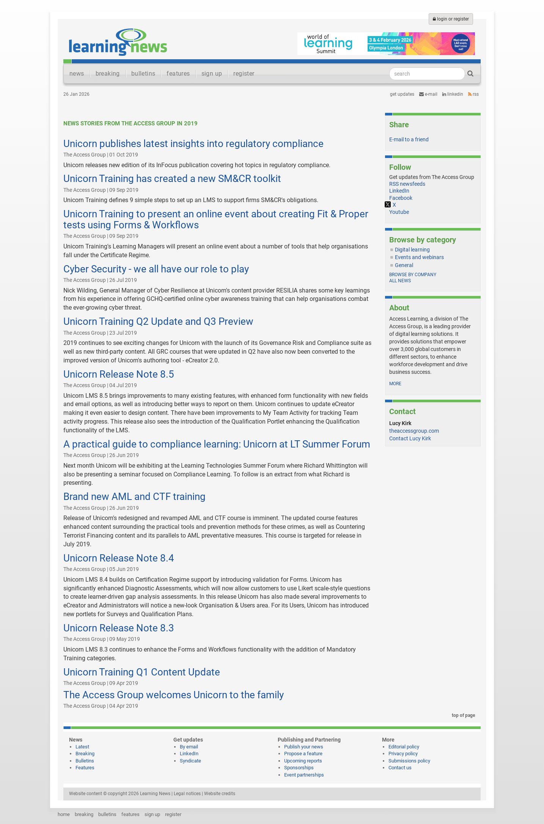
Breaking (84, 753)
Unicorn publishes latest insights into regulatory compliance (193, 143)
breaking (108, 73)
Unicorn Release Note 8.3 (118, 628)
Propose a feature (303, 753)
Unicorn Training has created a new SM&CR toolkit (172, 178)
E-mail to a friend (409, 139)
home (64, 814)
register (243, 73)
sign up (211, 73)
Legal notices (187, 793)
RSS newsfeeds (407, 184)
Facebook (400, 198)
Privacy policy (403, 753)
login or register (451, 19)
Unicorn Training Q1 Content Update (141, 672)
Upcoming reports (303, 761)
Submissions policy (409, 761)
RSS (473, 94)
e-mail (428, 94)
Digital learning (412, 250)
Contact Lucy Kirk (410, 438)
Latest (82, 747)
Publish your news (303, 747)
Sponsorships (299, 767)
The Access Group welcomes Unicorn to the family (173, 695)
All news (400, 280)
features (178, 73)
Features (84, 767)
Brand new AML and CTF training (134, 496)
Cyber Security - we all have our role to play (156, 269)
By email (189, 747)
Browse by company (412, 274)
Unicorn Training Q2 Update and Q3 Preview (158, 321)
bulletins (143, 73)
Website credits (219, 793)
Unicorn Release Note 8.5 (118, 374)
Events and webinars (419, 257)
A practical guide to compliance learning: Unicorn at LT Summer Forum (216, 444)
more (395, 383)
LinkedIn (452, 94)
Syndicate (190, 761)
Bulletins (84, 761)
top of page (462, 715)
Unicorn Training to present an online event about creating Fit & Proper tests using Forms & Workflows (215, 219)
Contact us (400, 767)
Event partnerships (304, 775)
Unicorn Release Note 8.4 (118, 558)
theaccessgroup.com (414, 431)
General (404, 265)
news (76, 73)
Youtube (399, 212)
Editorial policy (403, 747)
